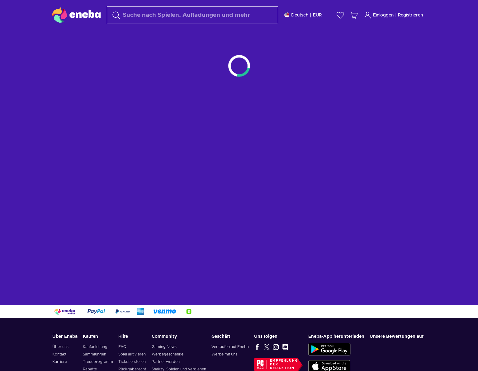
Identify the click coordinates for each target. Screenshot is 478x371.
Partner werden (166, 362)
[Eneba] (76, 14)
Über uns (60, 347)
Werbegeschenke (167, 354)
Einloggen (379, 15)
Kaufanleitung (95, 347)
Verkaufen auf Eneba (230, 347)
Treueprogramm (98, 362)
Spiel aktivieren (132, 354)
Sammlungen (94, 354)
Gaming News (164, 347)
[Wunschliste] (340, 15)
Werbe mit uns (224, 354)
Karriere (59, 362)
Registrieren (410, 15)
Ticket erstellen (132, 362)
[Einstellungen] (303, 15)
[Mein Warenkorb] (354, 15)
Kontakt (59, 354)
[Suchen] (192, 15)
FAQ (122, 347)
